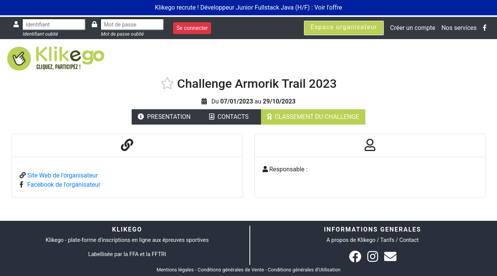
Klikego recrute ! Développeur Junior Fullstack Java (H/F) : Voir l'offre (248, 7)
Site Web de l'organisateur (62, 175)
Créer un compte (412, 27)
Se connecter (192, 28)
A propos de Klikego (351, 240)
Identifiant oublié (40, 34)
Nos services (459, 27)
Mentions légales (175, 270)
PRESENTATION (164, 116)
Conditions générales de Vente (231, 270)
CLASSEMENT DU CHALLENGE (313, 116)
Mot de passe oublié (122, 34)
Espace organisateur (343, 27)
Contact (409, 240)
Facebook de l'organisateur (64, 184)
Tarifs (387, 240)
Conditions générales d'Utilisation (304, 270)
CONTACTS (229, 116)
